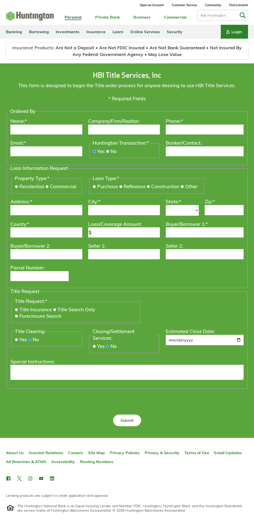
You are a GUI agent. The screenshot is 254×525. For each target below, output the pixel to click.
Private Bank (107, 17)
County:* (19, 224)
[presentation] (127, 399)
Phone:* (174, 121)
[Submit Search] (242, 15)
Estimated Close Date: (190, 331)
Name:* (18, 121)
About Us (15, 452)
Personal (73, 17)
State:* (173, 202)
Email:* (18, 143)
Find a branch (238, 5)
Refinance (134, 186)
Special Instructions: (32, 362)
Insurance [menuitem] (96, 31)
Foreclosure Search (40, 316)
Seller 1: (97, 246)
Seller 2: (174, 246)
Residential (31, 186)
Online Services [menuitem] (145, 31)
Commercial (175, 17)
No (114, 151)
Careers (75, 452)
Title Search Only (76, 310)
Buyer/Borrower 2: (30, 246)
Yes (101, 151)
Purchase (107, 186)
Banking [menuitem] (14, 31)
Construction (165, 186)
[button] (8, 478)
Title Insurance (35, 310)
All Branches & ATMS (26, 461)
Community (213, 5)
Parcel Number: (27, 268)
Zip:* (210, 202)
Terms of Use (196, 452)
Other (191, 186)
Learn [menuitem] (118, 31)
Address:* (21, 202)
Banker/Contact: (184, 143)
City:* (94, 202)
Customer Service (184, 5)
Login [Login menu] (233, 31)
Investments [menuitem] (67, 31)
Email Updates (228, 452)
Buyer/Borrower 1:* (187, 224)
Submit (127, 420)
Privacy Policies (125, 452)
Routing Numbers (96, 461)
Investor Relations (46, 452)
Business (141, 17)
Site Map (96, 452)
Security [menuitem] (174, 31)
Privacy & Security (162, 452)
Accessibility (63, 461)
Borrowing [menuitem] (39, 31)
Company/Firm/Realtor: (114, 121)
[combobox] (222, 15)
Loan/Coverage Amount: (115, 224)
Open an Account (152, 5)
